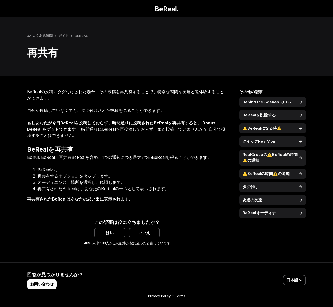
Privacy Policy (159, 296)
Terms (180, 296)
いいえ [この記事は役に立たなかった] (144, 232)
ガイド (64, 36)
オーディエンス (52, 182)
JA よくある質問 (40, 36)
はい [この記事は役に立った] (110, 232)
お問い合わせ (42, 283)
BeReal (81, 36)
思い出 (93, 199)
